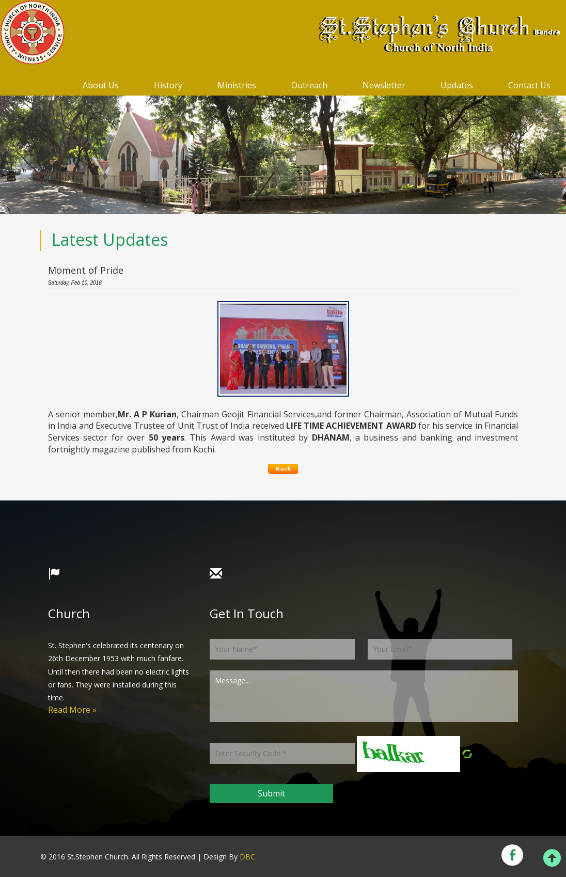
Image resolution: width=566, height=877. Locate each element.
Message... (364, 696)
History (168, 85)
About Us (101, 85)
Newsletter (384, 85)
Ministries (236, 85)
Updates (457, 85)
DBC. (248, 857)
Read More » (72, 709)
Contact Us (529, 85)
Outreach (309, 85)
